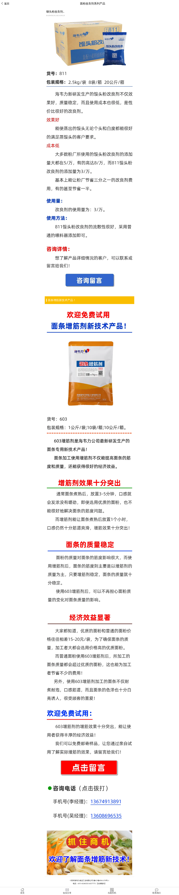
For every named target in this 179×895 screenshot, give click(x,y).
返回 (5, 3)
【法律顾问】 (101, 884)
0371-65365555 (83, 884)
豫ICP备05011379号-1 (101, 880)
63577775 (92, 884)
